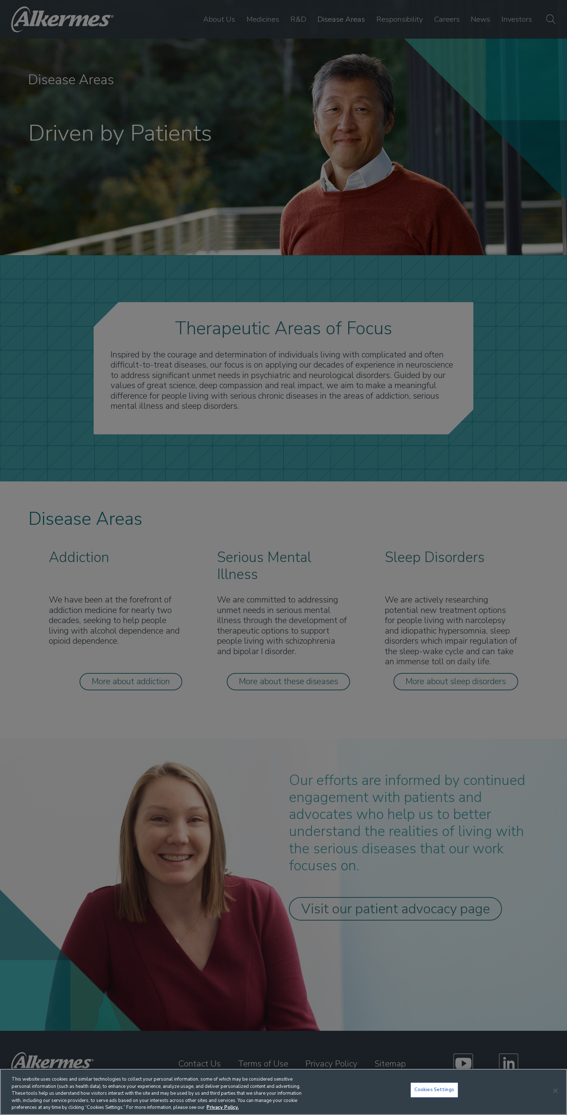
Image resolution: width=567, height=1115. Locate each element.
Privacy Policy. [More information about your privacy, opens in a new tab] (222, 1107)
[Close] (555, 1091)
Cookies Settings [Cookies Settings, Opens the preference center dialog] (434, 1089)
